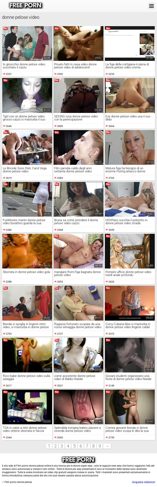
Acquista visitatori (143, 482)
